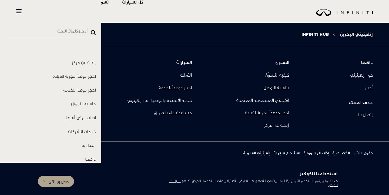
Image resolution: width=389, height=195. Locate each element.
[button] (19, 11)
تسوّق (119, 11)
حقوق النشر (363, 153)
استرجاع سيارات (286, 153)
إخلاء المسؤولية (316, 153)
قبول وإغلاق (58, 181)
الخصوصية (341, 153)
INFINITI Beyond (46, 11)
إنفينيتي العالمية (256, 153)
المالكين (87, 11)
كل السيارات (148, 11)
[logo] (208, 16)
